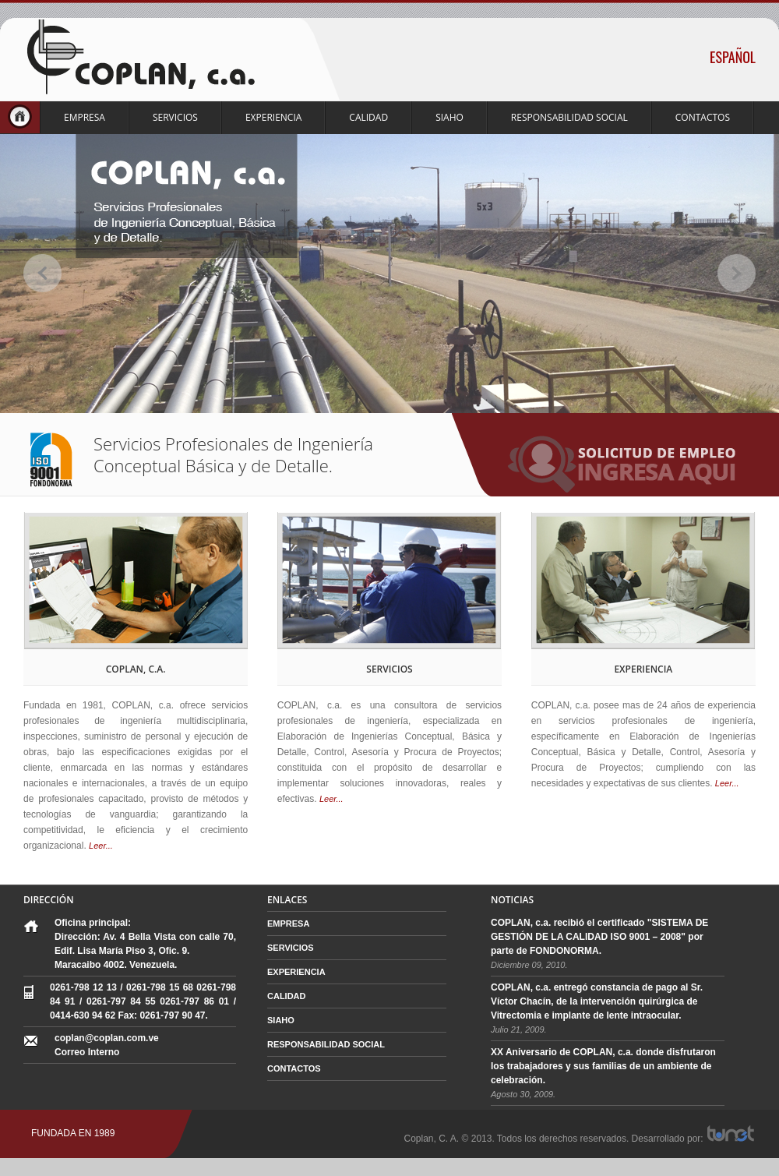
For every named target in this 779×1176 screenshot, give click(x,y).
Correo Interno (87, 1052)
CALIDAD (368, 117)
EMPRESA (84, 117)
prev (42, 273)
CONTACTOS (702, 117)
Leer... (101, 845)
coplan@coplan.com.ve (107, 1038)
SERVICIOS (175, 117)
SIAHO (449, 117)
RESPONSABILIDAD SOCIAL (569, 117)
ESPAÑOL (733, 57)
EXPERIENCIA (273, 117)
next (736, 273)
